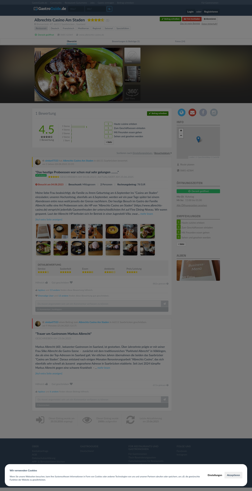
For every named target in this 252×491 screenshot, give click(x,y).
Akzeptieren (233, 475)
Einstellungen (215, 475)
